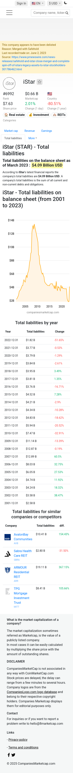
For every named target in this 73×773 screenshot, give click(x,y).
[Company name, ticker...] (50, 13)
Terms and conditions (23, 747)
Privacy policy (17, 740)
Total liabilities (13, 138)
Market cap (11, 130)
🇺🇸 (36, 3)
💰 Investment (39, 115)
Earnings (46, 130)
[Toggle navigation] (9, 12)
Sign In (21, 3)
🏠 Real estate (14, 115)
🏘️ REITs (59, 115)
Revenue (30, 130)
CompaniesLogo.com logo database (32, 692)
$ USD (53, 3)
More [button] (31, 138)
